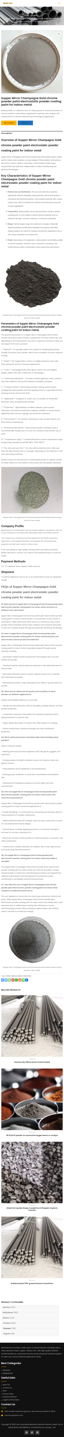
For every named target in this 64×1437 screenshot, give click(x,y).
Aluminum (7, 1307)
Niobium (6, 1318)
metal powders (16, 976)
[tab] (32, 133)
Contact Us (7, 1388)
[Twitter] (32, 1432)
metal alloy (27, 976)
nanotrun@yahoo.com (13, 1415)
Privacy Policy (8, 1394)
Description (6, 133)
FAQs (5, 1391)
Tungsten (6, 1334)
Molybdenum (8, 1312)
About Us (6, 1385)
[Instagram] (37, 1432)
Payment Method (9, 1397)
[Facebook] (26, 1432)
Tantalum (6, 1323)
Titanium (7, 1328)
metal (8, 976)
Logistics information (11, 1400)
